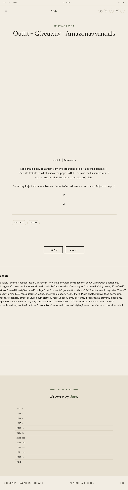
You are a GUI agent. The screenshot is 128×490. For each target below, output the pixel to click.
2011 (20, 452)
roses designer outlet (33, 293)
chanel (30, 290)
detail (42, 286)
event (14, 282)
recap (4, 297)
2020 (19, 408)
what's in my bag (27, 301)
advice (50, 301)
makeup (101, 282)
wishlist (51, 286)
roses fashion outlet (25, 286)
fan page (70, 177)
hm (12, 293)
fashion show (86, 282)
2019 (19, 413)
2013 (20, 442)
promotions (45, 305)
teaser (87, 305)
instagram (80, 286)
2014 (20, 438)
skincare (69, 305)
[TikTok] (111, 11)
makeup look (60, 297)
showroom (52, 293)
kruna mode (107, 301)
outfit (33, 223)
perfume (80, 297)
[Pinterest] (106, 11)
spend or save (8, 301)
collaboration (28, 282)
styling (79, 305)
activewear (98, 290)
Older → (75, 250)
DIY (88, 290)
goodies (68, 290)
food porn (110, 293)
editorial (67, 301)
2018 (19, 418)
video (4, 290)
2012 (21, 447)
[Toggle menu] (6, 10)
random (42, 282)
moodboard (7, 305)
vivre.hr (118, 305)
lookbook (79, 290)
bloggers (6, 286)
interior (95, 301)
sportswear (66, 293)
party (21, 290)
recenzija (13, 297)
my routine (20, 305)
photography (67, 282)
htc (17, 293)
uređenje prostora (102, 305)
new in (54, 282)
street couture (28, 297)
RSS (122, 483)
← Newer (53, 250)
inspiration (112, 290)
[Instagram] (100, 11)
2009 (19, 462)
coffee (119, 286)
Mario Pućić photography (88, 293)
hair (48, 290)
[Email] (117, 11)
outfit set (33, 305)
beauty (4, 293)
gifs (119, 293)
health (86, 301)
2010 (20, 457)
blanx (58, 301)
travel (13, 290)
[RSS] (122, 11)
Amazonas (69, 160)
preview (106, 297)
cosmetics (94, 286)
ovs (71, 297)
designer (114, 282)
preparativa (93, 297)
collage (40, 290)
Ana (54, 10)
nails (122, 290)
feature (77, 301)
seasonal (58, 305)
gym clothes (45, 297)
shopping (117, 297)
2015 (20, 433)
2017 (20, 423)
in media (57, 290)
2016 (20, 428)
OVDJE (71, 173)
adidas (42, 301)
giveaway (19, 223)
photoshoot (65, 286)
